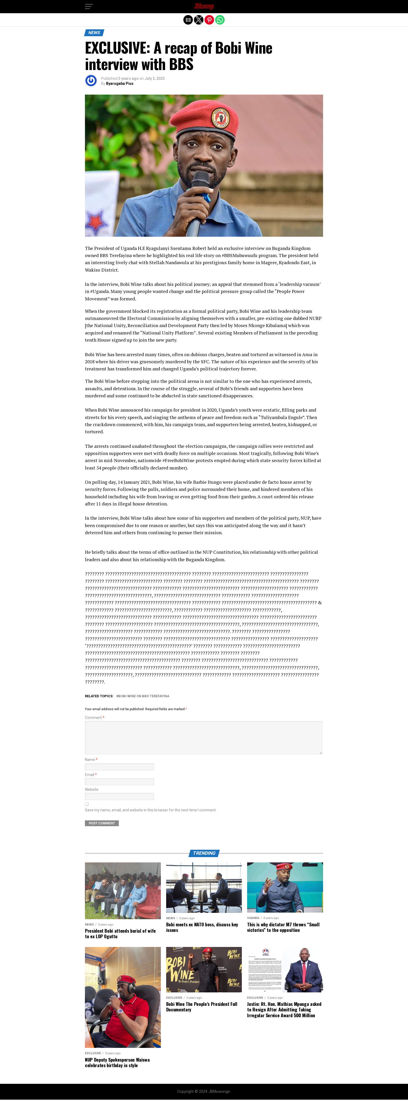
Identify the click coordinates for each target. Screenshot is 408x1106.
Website (91, 796)
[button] (89, 6)
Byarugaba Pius (120, 83)
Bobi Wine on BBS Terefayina (143, 696)
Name (91, 766)
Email (91, 781)
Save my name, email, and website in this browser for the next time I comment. (150, 817)
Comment (95, 718)
